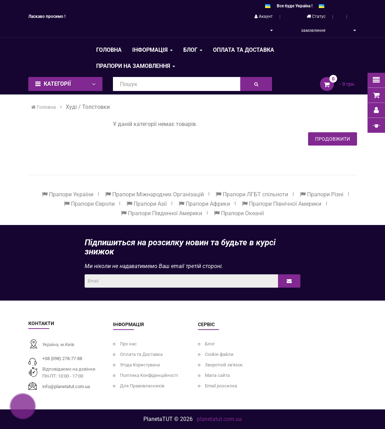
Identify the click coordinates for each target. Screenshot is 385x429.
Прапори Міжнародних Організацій (154, 194)
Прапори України (67, 194)
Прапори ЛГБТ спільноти (252, 194)
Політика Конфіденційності (149, 375)
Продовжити (332, 139)
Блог (210, 343)
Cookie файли (219, 354)
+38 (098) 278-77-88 (62, 358)
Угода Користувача (140, 364)
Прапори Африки (204, 204)
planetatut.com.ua (219, 419)
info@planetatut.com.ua (66, 386)
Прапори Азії (147, 204)
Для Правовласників (142, 385)
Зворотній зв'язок (224, 364)
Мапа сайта (217, 375)
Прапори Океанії (239, 213)
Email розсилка (221, 385)
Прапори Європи (89, 204)
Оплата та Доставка (141, 354)
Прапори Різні (321, 194)
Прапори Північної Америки (281, 204)
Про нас (128, 343)
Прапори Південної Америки (161, 213)
